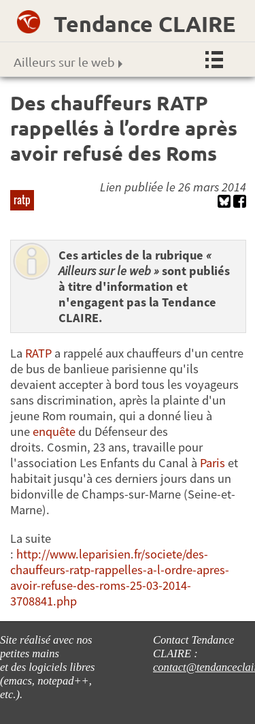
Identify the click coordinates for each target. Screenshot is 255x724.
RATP (38, 353)
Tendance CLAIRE (144, 23)
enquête (54, 431)
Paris (212, 463)
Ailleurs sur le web (68, 61)
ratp (22, 199)
